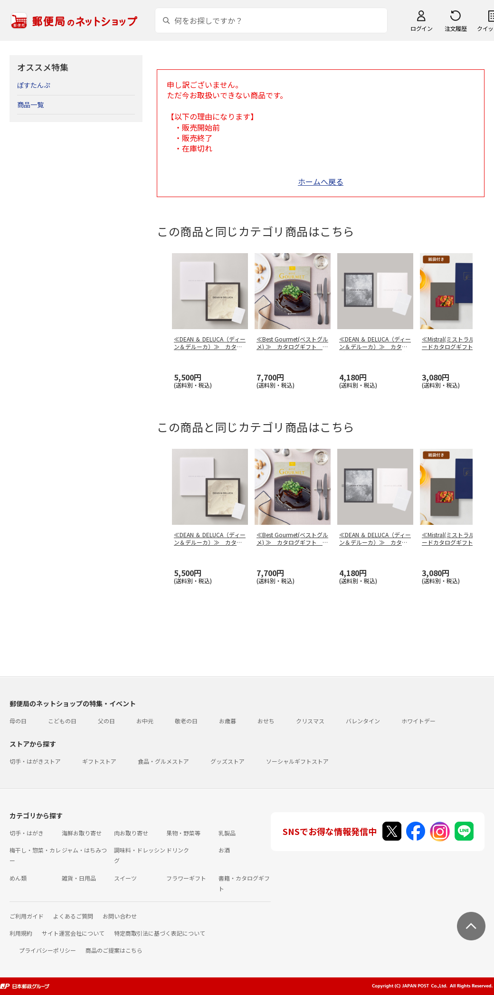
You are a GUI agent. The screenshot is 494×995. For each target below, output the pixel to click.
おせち (266, 721)
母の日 (18, 721)
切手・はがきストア (35, 761)
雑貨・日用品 (79, 878)
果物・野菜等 (183, 833)
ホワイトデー (418, 721)
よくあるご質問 (73, 916)
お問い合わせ (120, 916)
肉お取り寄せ (131, 833)
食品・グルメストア (163, 761)
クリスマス (310, 721)
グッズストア (227, 761)
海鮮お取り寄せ (82, 833)
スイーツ (125, 878)
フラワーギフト (186, 878)
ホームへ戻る (320, 181)
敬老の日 (186, 721)
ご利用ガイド (27, 916)
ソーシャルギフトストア (297, 761)
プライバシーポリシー (47, 950)
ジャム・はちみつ (84, 850)
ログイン (421, 28)
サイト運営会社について (73, 933)
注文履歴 (455, 28)
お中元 (144, 721)
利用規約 (21, 933)
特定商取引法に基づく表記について (159, 933)
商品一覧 (30, 104)
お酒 (224, 850)
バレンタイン (363, 721)
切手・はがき (27, 833)
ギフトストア (99, 761)
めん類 (18, 878)
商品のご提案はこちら (114, 950)
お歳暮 (227, 721)
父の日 (106, 721)
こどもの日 (62, 721)
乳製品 (227, 833)
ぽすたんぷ (33, 85)
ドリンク (177, 850)
